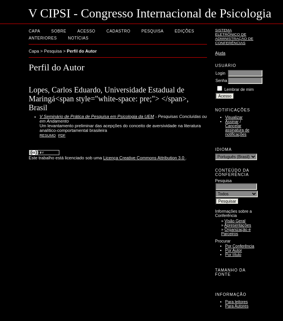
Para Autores (236, 306)
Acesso (86, 31)
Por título (233, 255)
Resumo (48, 135)
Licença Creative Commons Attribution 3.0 (144, 157)
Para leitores (236, 302)
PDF (62, 135)
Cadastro (118, 31)
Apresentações (237, 225)
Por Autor (233, 250)
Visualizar (234, 117)
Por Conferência (239, 246)
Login (220, 73)
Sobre (58, 31)
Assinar (232, 122)
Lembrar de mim (239, 89)
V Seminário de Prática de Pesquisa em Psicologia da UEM (97, 116)
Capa (34, 31)
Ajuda (220, 53)
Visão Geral (234, 221)
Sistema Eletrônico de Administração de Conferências (234, 36)
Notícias (78, 38)
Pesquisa (153, 31)
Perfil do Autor (82, 51)
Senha (221, 81)
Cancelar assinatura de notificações (237, 130)
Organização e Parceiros (235, 231)
